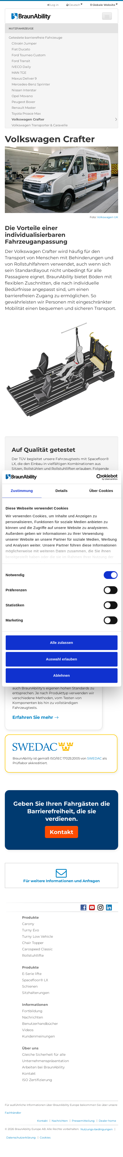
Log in (52, 5)
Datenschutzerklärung (21, 1137)
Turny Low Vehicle (37, 936)
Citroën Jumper (24, 43)
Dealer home (107, 1120)
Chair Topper (33, 943)
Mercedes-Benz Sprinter (31, 84)
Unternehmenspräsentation (45, 1061)
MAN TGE (19, 72)
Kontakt (61, 832)
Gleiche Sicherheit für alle (44, 1054)
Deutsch (75, 5)
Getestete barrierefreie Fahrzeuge (35, 37)
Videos (27, 1030)
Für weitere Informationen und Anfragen (61, 881)
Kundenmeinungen (38, 1036)
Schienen (30, 986)
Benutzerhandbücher (40, 1024)
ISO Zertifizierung (37, 1080)
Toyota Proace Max (26, 113)
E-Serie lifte (31, 974)
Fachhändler (13, 1112)
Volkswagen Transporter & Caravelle (40, 125)
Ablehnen (61, 675)
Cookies (45, 1137)
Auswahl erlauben (61, 659)
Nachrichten (32, 1017)
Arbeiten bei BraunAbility (43, 1067)
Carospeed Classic (37, 949)
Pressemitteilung (83, 1120)
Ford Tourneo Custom (29, 55)
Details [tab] (62, 491)
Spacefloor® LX (35, 980)
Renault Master (24, 108)
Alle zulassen (61, 642)
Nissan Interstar (24, 90)
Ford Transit (21, 61)
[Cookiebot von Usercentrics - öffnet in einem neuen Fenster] (96, 477)
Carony (28, 924)
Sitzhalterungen (35, 993)
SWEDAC (94, 758)
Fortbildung (32, 1011)
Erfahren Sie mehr (35, 717)
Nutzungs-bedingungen (97, 1129)
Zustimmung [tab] (22, 491)
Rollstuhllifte (33, 955)
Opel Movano (22, 96)
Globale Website (105, 5)
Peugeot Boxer (23, 102)
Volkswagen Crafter (28, 119)
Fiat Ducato (21, 49)
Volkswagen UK (107, 217)
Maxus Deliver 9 (24, 78)
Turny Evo (30, 930)
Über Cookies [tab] (101, 491)
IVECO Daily (21, 67)
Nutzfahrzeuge (21, 28)
